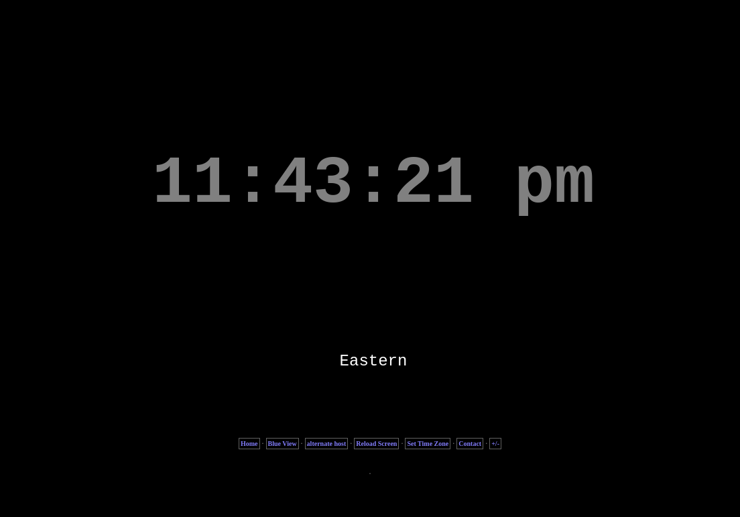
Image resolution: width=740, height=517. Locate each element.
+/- (495, 443)
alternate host (327, 443)
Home (249, 443)
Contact (469, 443)
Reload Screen (376, 443)
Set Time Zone (427, 443)
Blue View (282, 443)
